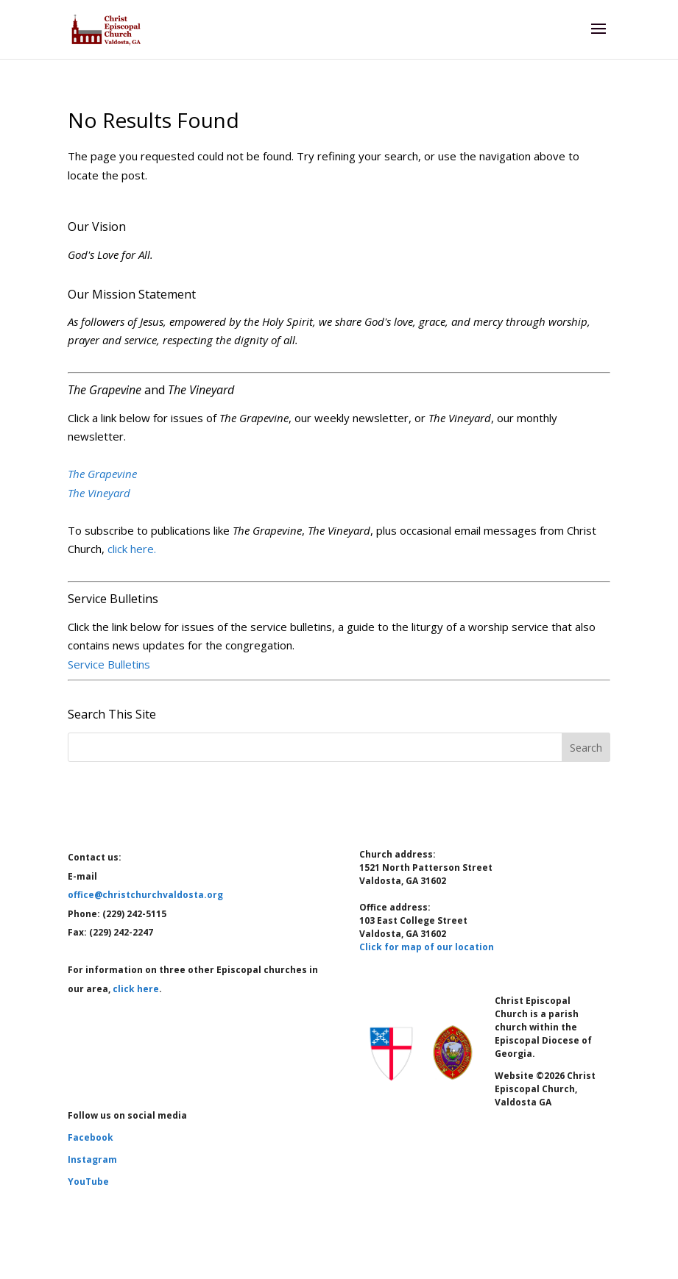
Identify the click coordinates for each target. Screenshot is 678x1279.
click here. (131, 548)
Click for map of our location (426, 947)
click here (136, 989)
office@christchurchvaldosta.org (145, 894)
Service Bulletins (109, 664)
